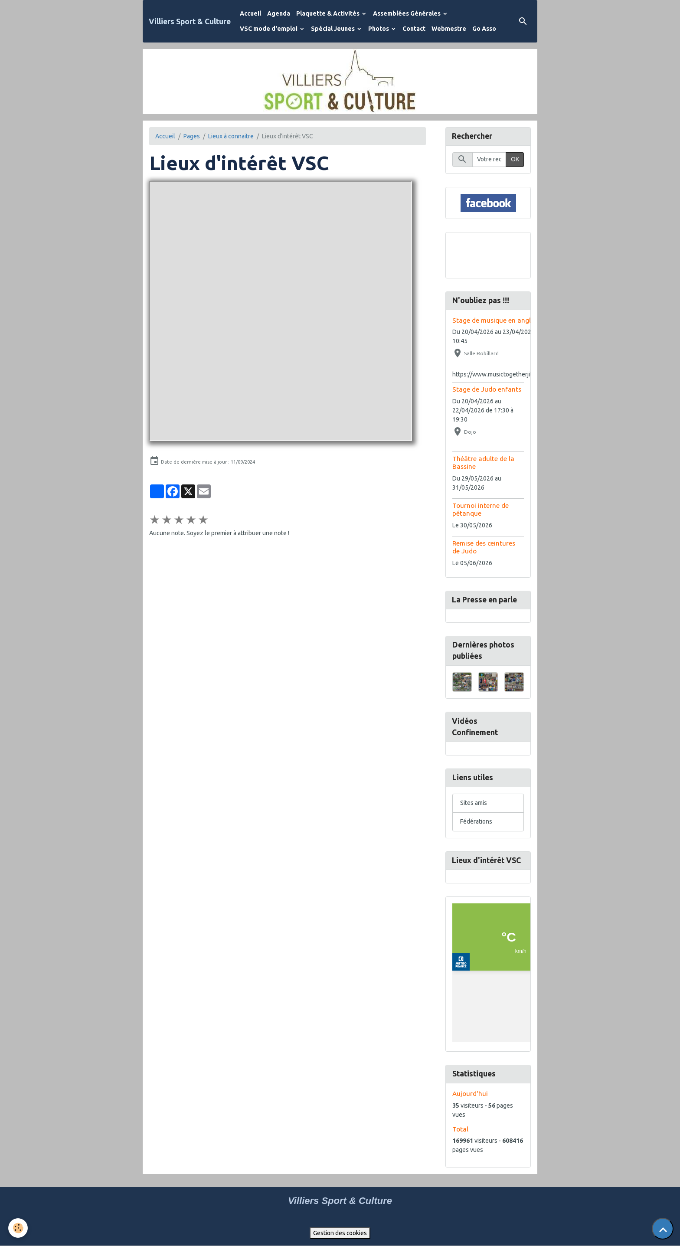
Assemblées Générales (407, 13)
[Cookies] (18, 1228)
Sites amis (473, 803)
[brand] (190, 21)
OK (515, 159)
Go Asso (484, 28)
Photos (379, 28)
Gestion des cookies (340, 1233)
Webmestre (449, 28)
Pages (191, 136)
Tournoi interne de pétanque (480, 509)
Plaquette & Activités (328, 13)
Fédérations (476, 821)
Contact (413, 28)
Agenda (278, 13)
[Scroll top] (662, 1228)
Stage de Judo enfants (486, 389)
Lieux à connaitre (231, 136)
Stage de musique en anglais (495, 320)
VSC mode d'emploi (269, 28)
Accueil (250, 13)
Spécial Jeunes (333, 28)
